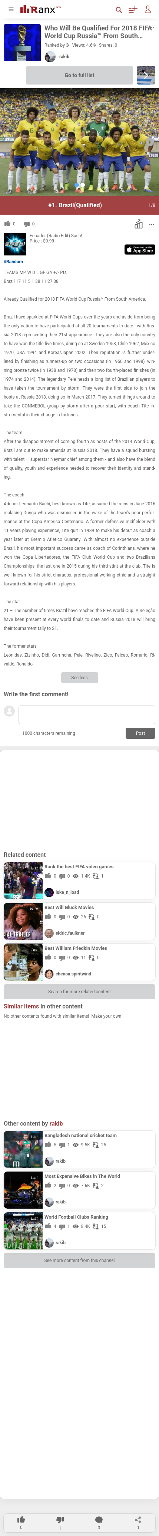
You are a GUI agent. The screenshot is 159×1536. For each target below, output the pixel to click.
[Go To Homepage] (46, 8)
